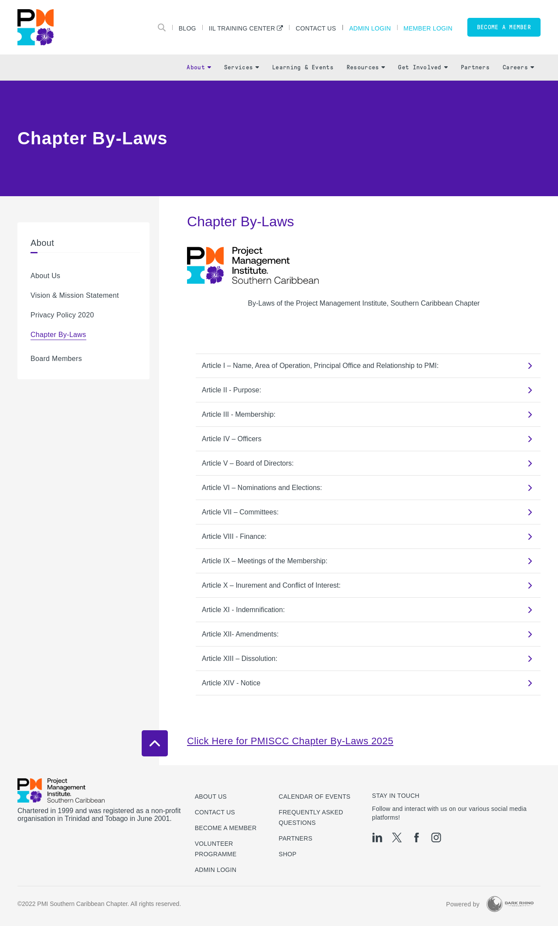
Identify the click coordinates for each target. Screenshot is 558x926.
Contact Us (316, 28)
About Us (45, 275)
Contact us (215, 812)
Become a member (504, 27)
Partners (475, 67)
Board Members (56, 358)
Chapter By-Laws (58, 334)
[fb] (416, 837)
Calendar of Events (314, 796)
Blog (187, 28)
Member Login (428, 28)
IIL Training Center (242, 28)
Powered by (463, 904)
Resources (366, 67)
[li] (377, 837)
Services (241, 67)
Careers (518, 67)
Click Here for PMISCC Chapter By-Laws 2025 (290, 740)
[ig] (436, 837)
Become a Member (226, 827)
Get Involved (422, 67)
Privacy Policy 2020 (62, 315)
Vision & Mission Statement (75, 295)
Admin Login (370, 28)
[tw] (396, 837)
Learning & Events (302, 67)
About (199, 67)
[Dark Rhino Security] (510, 904)
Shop (287, 854)
